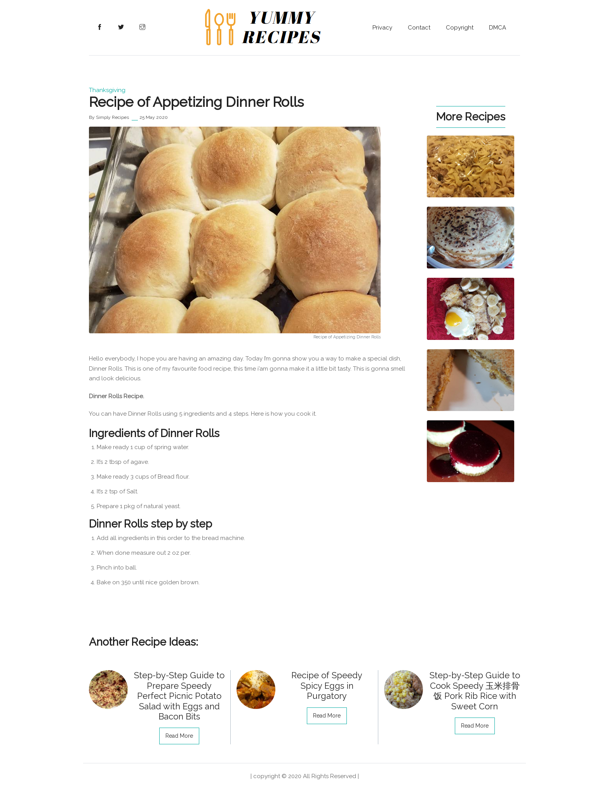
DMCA (497, 27)
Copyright (459, 27)
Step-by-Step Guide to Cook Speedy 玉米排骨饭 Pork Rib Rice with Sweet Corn (475, 690)
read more (179, 736)
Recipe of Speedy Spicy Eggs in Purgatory (326, 685)
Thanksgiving (107, 90)
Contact (419, 27)
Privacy (382, 27)
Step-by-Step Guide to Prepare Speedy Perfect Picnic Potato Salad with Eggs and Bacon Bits (179, 695)
